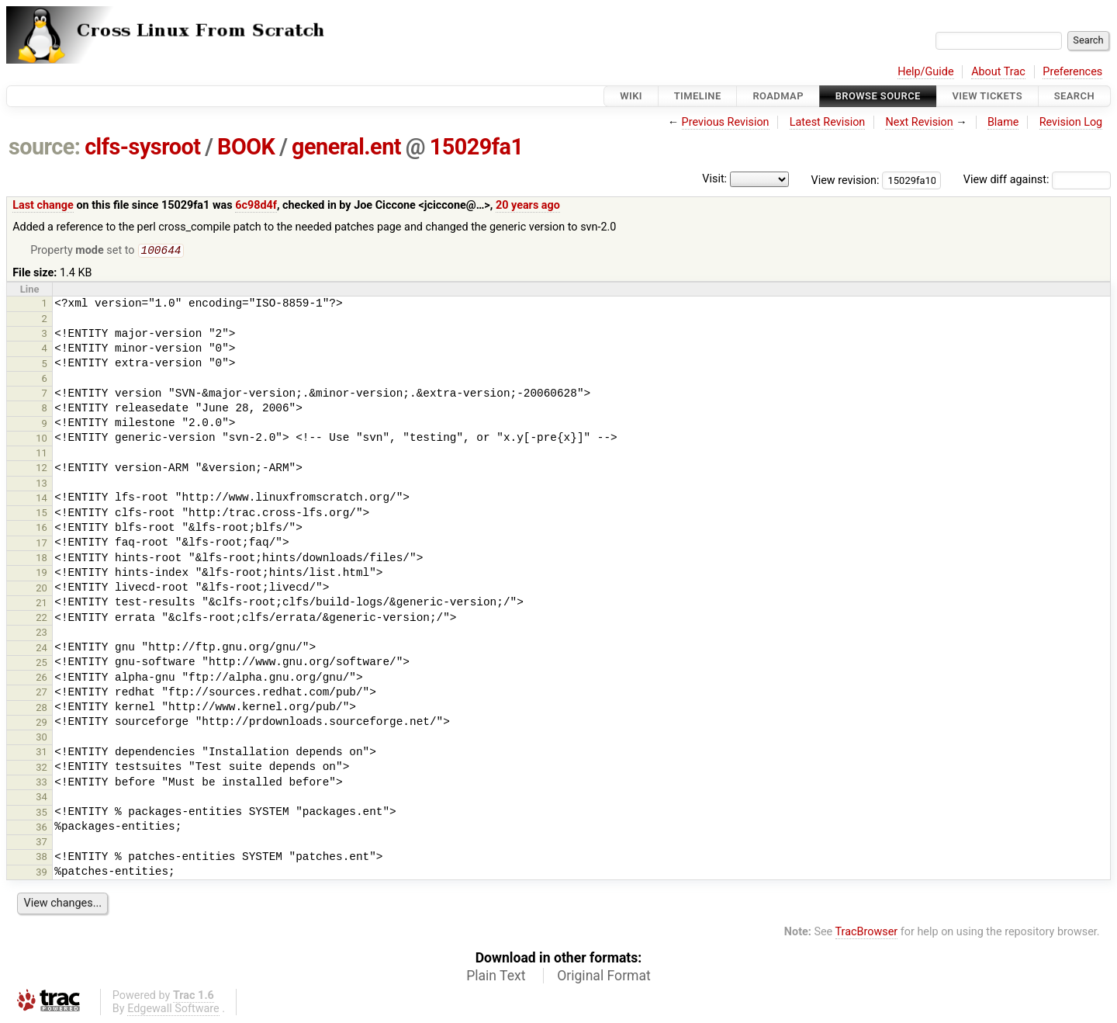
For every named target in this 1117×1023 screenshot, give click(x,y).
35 (41, 814)
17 (41, 544)
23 (41, 634)
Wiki (631, 96)
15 (41, 514)
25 (41, 664)
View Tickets (987, 96)
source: (45, 147)
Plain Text (495, 977)
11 (41, 454)
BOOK (246, 147)
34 (41, 798)
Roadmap (778, 96)
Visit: (714, 179)
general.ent (346, 147)
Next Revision (919, 122)
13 (41, 485)
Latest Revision (828, 122)
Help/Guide (925, 71)
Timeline (697, 96)
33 (41, 783)
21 (41, 604)
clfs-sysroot (142, 147)
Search (1074, 96)
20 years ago (528, 205)
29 (41, 724)
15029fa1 (477, 147)
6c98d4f (256, 205)
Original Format (604, 977)
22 (41, 619)
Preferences (1072, 71)
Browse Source (878, 96)
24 (41, 649)
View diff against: (1037, 179)
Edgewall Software (173, 1010)
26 (41, 679)
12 (41, 469)
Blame (1003, 122)
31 (41, 753)
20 (41, 589)
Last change (43, 205)
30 (41, 738)
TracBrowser (866, 933)
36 (41, 828)
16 (41, 529)
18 (41, 559)
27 (41, 693)
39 (41, 873)
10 (41, 440)
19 (41, 574)
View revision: (845, 179)
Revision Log (1071, 122)
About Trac (998, 71)
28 (41, 709)
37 (41, 843)
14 (41, 499)
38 (41, 858)
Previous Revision (725, 122)
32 (41, 769)
